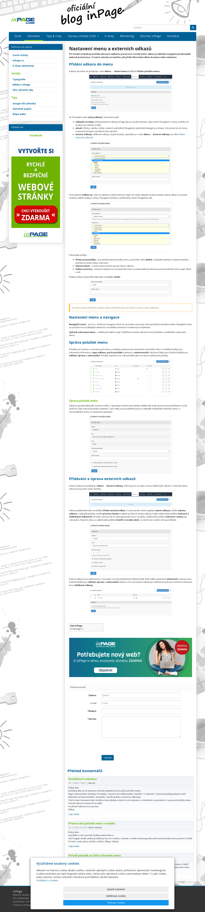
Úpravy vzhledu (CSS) (83, 36)
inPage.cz (18, 60)
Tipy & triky (54, 36)
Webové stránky (21, 894)
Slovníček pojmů (22, 108)
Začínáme (33, 36)
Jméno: (92, 695)
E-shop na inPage (22, 904)
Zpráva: (92, 718)
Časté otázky (20, 55)
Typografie (19, 79)
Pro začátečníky (21, 898)
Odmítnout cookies (130, 902)
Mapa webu (19, 114)
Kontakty (173, 36)
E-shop (109, 36)
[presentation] (126, 746)
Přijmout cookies (156, 902)
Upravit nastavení (104, 902)
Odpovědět (73, 814)
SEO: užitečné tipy (23, 89)
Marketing (127, 36)
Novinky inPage (150, 36)
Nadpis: (92, 711)
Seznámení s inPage (23, 901)
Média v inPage (21, 84)
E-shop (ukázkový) (23, 65)
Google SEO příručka (24, 103)
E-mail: (93, 703)
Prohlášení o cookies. (47, 893)
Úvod (17, 36)
